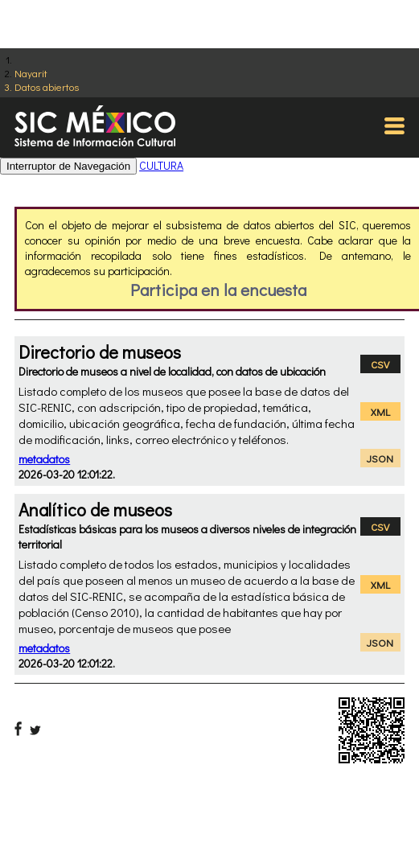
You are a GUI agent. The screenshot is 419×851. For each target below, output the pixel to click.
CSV (380, 364)
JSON (380, 458)
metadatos (44, 459)
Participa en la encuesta (218, 289)
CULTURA (161, 165)
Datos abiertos (46, 86)
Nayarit (30, 73)
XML (380, 411)
